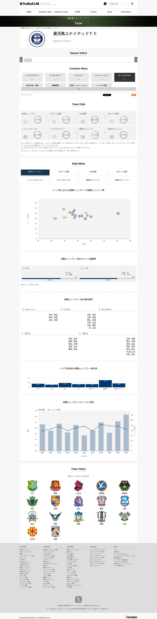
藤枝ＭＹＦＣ (47, 577)
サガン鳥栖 (46, 583)
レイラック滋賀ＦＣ (72, 565)
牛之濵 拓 (130, 352)
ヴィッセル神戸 (24, 579)
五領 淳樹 (53, 320)
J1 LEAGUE (23, 546)
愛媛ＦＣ (69, 577)
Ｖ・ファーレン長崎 (25, 587)
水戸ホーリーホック (25, 552)
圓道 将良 (73, 349)
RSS (133, 95)
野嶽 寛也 (73, 341)
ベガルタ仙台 (47, 554)
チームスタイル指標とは (32, 145)
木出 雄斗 (130, 349)
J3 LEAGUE (70, 546)
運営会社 (87, 605)
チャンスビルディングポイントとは (124, 556)
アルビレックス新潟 (49, 571)
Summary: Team (45, 12)
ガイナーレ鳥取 (71, 571)
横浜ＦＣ (45, 565)
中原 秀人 (130, 354)
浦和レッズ (23, 554)
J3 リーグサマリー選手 (97, 563)
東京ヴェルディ (24, 561)
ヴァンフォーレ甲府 (49, 569)
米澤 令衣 (91, 322)
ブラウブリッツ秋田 (49, 556)
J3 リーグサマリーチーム (97, 561)
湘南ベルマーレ (47, 567)
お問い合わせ (95, 605)
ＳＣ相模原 (70, 556)
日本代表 (116, 552)
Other (115, 546)
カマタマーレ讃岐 (72, 575)
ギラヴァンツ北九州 (72, 581)
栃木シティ (46, 561)
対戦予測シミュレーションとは (123, 563)
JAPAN (77, 12)
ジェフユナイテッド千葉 (27, 556)
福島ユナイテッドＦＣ (73, 550)
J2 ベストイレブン (95, 559)
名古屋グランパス (25, 571)
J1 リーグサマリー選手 (97, 552)
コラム (116, 550)
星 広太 (92, 328)
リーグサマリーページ (66, 147)
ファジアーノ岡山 (25, 581)
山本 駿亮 (91, 325)
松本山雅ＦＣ (71, 558)
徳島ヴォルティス (48, 579)
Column (93, 12)
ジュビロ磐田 (47, 575)
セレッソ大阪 (23, 577)
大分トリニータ (47, 585)
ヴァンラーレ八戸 (48, 552)
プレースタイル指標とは (121, 559)
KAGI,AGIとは (118, 558)
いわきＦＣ (46, 559)
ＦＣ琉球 (69, 587)
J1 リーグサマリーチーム (97, 550)
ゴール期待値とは (119, 565)
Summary (93, 546)
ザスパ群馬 (70, 554)
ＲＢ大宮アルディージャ (50, 563)
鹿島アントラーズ (25, 550)
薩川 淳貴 (53, 317)
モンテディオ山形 (48, 558)
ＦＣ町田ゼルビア (25, 563)
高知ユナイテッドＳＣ (73, 579)
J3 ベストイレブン (95, 565)
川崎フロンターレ (25, 565)
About (109, 12)
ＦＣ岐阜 (69, 563)
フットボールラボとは (120, 554)
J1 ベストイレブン (95, 554)
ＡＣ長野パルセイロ (72, 559)
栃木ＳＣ (69, 552)
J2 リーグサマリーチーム (97, 556)
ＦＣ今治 (45, 581)
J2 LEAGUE (46, 546)
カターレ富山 (47, 573)
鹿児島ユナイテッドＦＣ (74, 585)
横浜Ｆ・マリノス (25, 567)
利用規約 (60, 605)
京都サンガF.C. (24, 573)
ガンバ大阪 (23, 575)
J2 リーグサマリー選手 (97, 558)
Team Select (126, 12)
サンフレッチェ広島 (25, 583)
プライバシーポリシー (77, 605)
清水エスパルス (24, 569)
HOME (28, 12)
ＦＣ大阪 (69, 567)
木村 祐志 (53, 315)
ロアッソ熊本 (71, 583)
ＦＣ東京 (22, 559)
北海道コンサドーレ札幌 (50, 550)
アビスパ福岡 (23, 585)
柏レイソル (23, 558)
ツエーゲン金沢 (71, 561)
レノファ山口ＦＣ (72, 573)
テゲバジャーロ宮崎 (49, 587)
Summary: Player (61, 12)
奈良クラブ (70, 569)
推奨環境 (67, 605)
